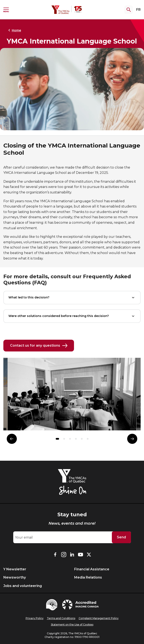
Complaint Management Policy (99, 618)
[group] (72, 396)
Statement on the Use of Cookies (72, 624)
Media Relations (88, 577)
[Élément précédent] (12, 439)
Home (14, 30)
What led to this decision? (72, 297)
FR (138, 10)
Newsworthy (14, 577)
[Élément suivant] (132, 439)
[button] (57, 439)
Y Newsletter (14, 569)
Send (121, 537)
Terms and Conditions (61, 618)
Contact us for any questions (38, 345)
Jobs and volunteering (22, 586)
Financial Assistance (91, 569)
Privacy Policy (35, 618)
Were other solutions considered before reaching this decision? (72, 316)
